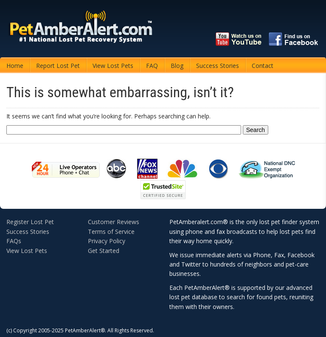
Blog (177, 66)
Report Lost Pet (58, 66)
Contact (262, 66)
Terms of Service (111, 231)
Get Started (103, 251)
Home (14, 66)
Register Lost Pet (30, 222)
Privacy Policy (106, 241)
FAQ (152, 66)
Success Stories (217, 66)
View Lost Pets (113, 66)
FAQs (13, 241)
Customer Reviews (113, 222)
